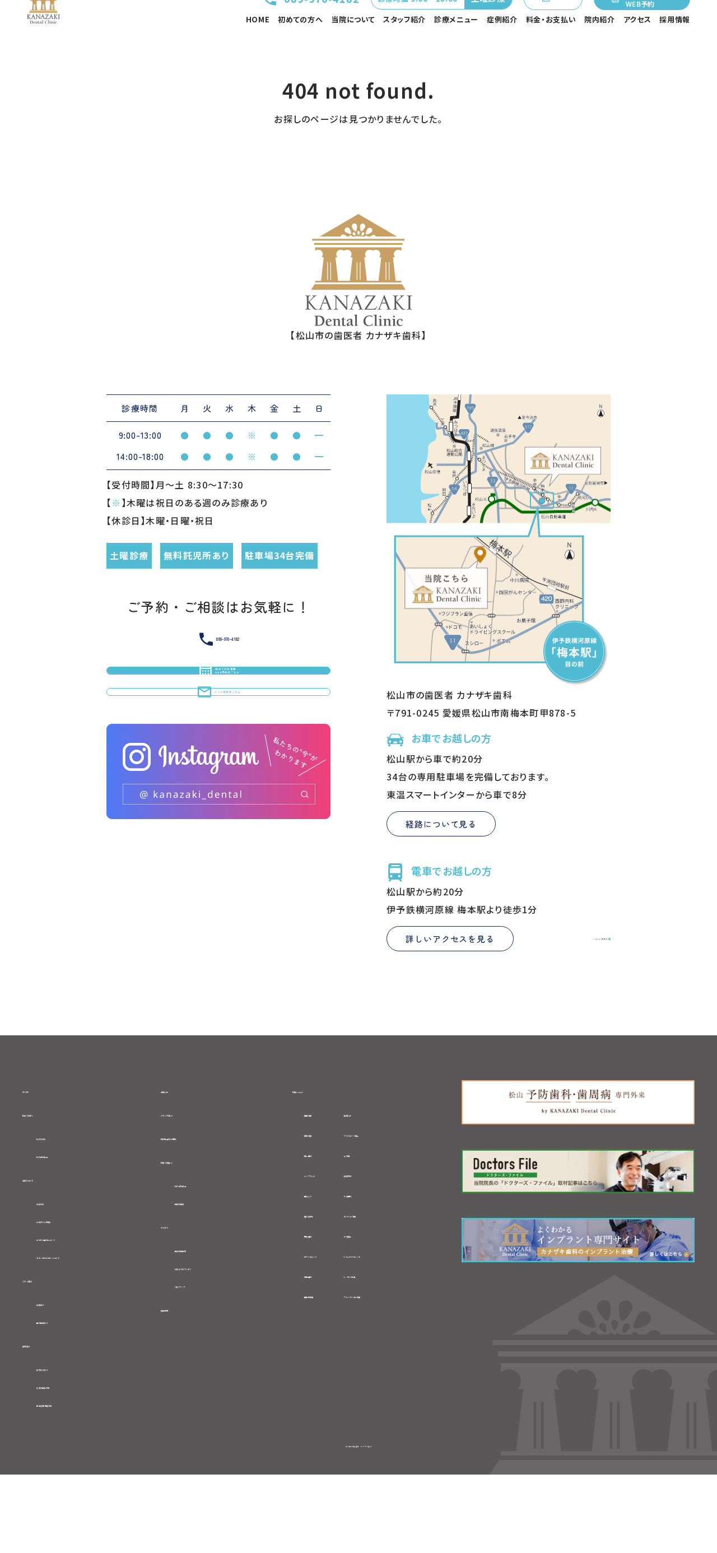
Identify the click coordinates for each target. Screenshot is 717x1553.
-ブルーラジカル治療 (412, 1350)
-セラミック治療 (401, 1270)
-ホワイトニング (309, 1310)
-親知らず (389, 1169)
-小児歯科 (390, 1250)
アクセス (637, 47)
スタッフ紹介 (404, 47)
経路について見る (441, 878)
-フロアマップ (203, 1355)
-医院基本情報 (206, 1316)
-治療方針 (57, 1265)
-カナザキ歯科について (84, 1303)
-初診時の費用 (66, 1214)
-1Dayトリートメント (411, 1310)
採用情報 (674, 47)
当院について (353, 47)
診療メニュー (456, 47)
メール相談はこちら (219, 793)
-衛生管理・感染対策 (79, 1480)
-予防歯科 (298, 1290)
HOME (258, 47)
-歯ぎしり (296, 1250)
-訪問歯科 (298, 1330)
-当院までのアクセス (218, 1335)
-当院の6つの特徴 (74, 1284)
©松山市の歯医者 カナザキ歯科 (358, 1522)
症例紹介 (502, 47)
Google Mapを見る (560, 992)
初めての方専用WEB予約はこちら (218, 741)
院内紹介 (599, 47)
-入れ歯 (385, 1209)
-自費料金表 (201, 1266)
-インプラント (304, 1229)
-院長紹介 (57, 1373)
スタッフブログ (192, 1170)
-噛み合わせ (303, 1270)
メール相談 (530, 23)
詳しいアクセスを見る (450, 992)
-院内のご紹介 (66, 1442)
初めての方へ (300, 47)
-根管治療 (298, 1189)
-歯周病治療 (303, 1350)
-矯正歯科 (298, 1209)
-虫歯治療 (298, 1169)
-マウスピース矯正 (407, 1189)
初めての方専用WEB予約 (640, 22)
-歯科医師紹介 (67, 1392)
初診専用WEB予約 (201, 1196)
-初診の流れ (62, 1195)
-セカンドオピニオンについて (96, 1322)
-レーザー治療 (399, 1330)
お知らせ (180, 1144)
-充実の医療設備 (71, 1461)
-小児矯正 (390, 1290)
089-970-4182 (266, 23)
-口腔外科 (390, 1229)
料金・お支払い (551, 47)
